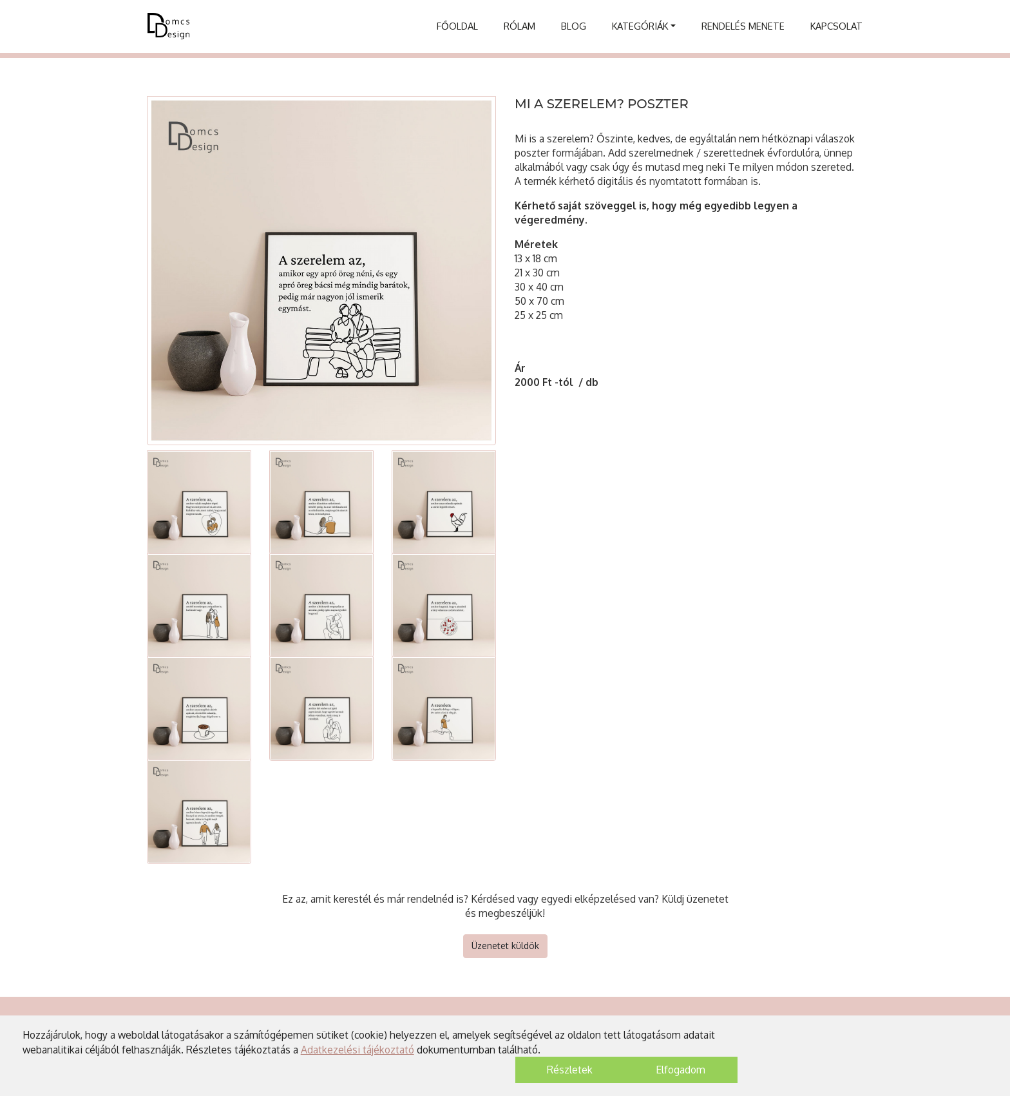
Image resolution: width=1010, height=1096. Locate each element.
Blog (573, 26)
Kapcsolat (836, 26)
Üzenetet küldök (505, 945)
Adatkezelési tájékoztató (357, 1049)
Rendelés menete (743, 26)
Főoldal (457, 26)
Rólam (519, 26)
